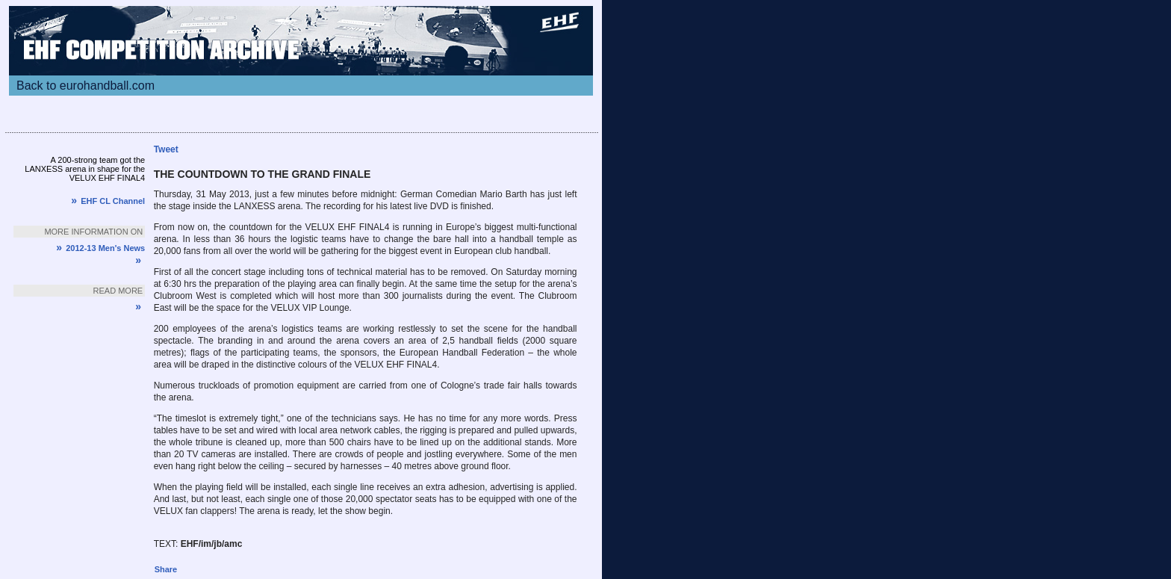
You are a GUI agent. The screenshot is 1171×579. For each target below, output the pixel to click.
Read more (118, 290)
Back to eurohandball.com (85, 85)
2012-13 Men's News (100, 248)
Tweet (166, 149)
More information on (93, 231)
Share (166, 569)
